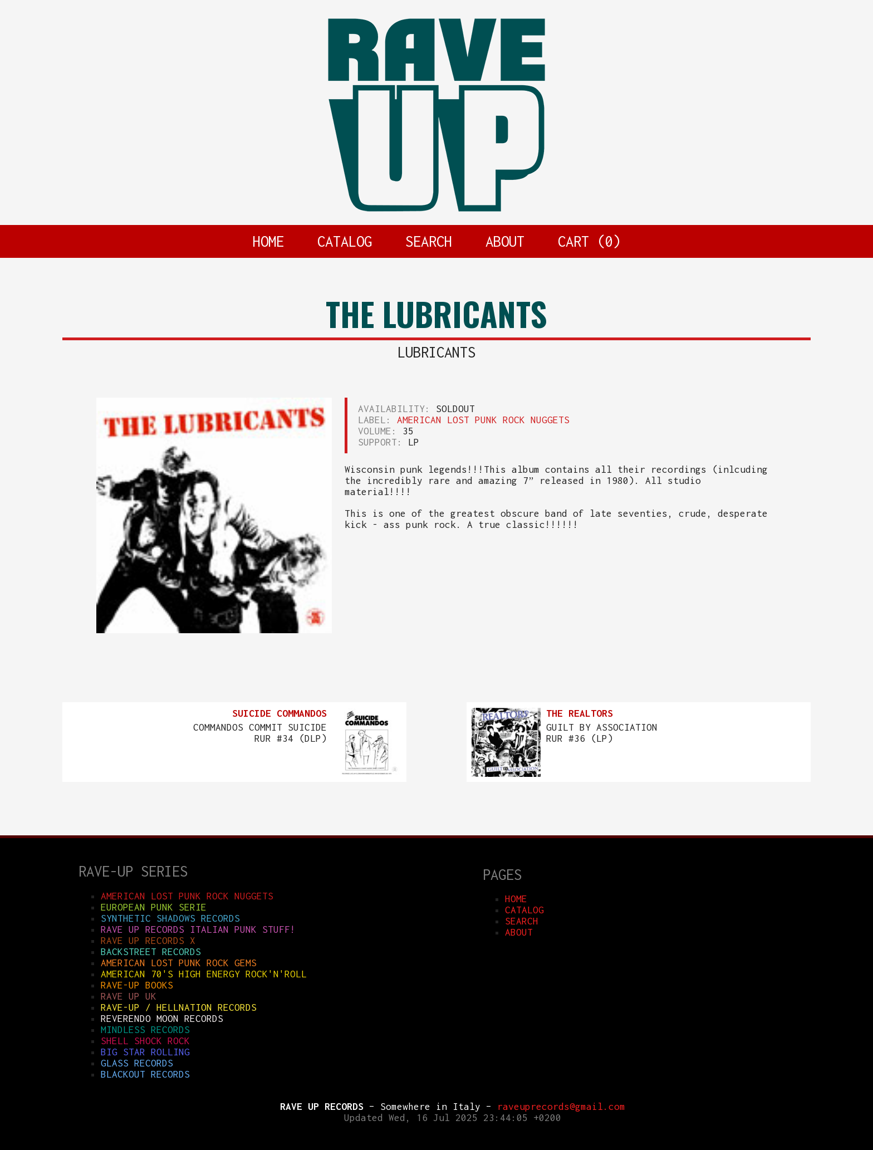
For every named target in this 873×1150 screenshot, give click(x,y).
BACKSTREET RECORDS (151, 951)
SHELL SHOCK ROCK (145, 1040)
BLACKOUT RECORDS (145, 1074)
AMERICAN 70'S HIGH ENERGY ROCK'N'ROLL (204, 974)
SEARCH (428, 241)
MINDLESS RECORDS (145, 1029)
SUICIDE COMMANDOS (279, 713)
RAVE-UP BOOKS (137, 985)
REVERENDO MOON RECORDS (162, 1018)
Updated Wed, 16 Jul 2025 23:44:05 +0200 (452, 1117)
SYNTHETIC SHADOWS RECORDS (170, 918)
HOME (268, 241)
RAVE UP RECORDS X (148, 940)
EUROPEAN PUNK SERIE (154, 907)
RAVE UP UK (128, 996)
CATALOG (344, 241)
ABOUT (504, 241)
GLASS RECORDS (137, 1063)
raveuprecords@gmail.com (561, 1106)
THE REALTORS (579, 713)
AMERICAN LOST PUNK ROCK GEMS (179, 962)
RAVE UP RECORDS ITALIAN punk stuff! (198, 929)
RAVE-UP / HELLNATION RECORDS (179, 1007)
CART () (589, 241)
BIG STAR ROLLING (145, 1052)
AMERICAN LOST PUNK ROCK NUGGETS (483, 419)
